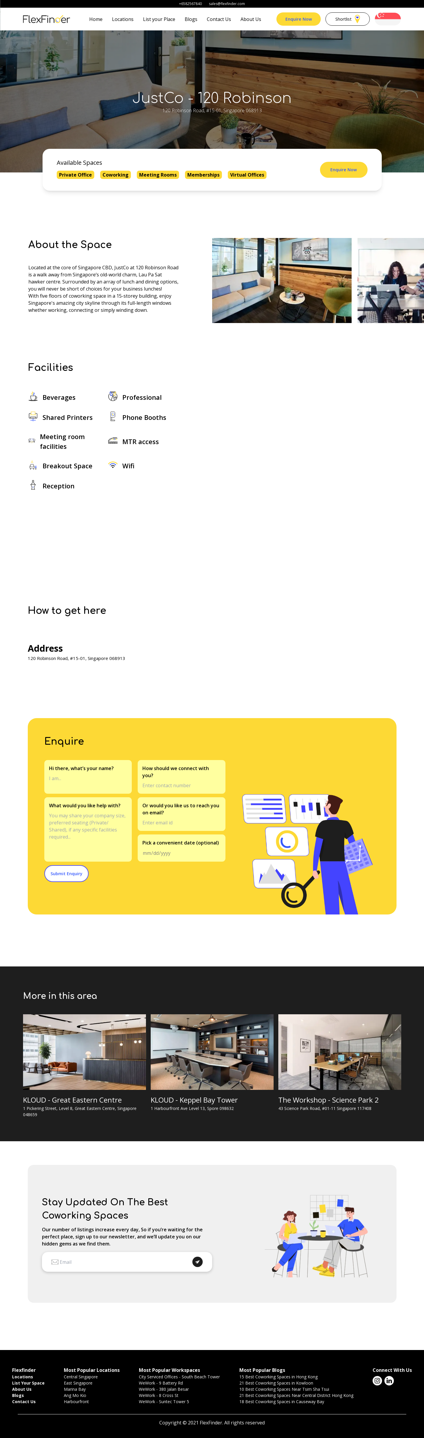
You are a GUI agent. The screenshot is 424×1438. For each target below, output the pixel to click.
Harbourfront (76, 1401)
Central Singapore (81, 1377)
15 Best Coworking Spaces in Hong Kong (278, 1377)
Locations (123, 19)
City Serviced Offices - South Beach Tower (179, 1377)
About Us (251, 19)
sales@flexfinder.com (227, 3)
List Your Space (28, 1383)
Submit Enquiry (66, 873)
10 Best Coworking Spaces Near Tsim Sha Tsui (284, 1389)
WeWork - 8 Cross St (158, 1395)
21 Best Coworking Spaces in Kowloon (276, 1383)
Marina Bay (75, 1389)
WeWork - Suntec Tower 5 (164, 1401)
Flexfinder (24, 1370)
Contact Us (219, 19)
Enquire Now (298, 19)
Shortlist (347, 19)
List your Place (159, 19)
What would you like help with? (85, 805)
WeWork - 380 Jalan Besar (164, 1389)
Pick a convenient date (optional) (180, 842)
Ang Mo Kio (75, 1395)
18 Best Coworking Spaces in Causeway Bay (281, 1401)
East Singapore (78, 1383)
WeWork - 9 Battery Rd (161, 1383)
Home (96, 19)
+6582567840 (190, 3)
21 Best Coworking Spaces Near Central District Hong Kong (296, 1395)
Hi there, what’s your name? (81, 768)
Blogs (191, 19)
